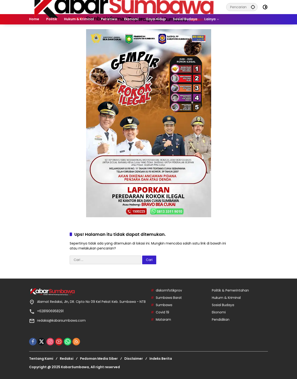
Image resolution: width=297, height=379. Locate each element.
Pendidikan (220, 319)
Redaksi (66, 358)
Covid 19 (162, 312)
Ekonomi (219, 312)
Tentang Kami (41, 358)
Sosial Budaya (223, 305)
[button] (253, 7)
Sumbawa (164, 305)
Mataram (163, 319)
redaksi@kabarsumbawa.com (61, 320)
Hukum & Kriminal (226, 297)
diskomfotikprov (169, 290)
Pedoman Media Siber (99, 358)
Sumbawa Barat (169, 297)
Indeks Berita (160, 358)
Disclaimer (133, 358)
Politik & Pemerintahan (230, 290)
